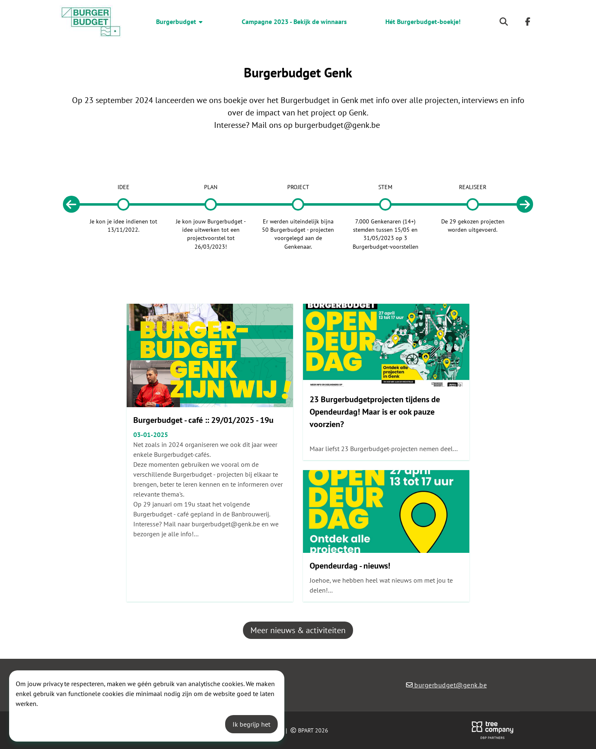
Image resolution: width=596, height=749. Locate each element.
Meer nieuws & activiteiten (298, 630)
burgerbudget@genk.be (337, 125)
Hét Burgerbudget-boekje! (423, 21)
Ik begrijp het (251, 724)
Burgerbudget (180, 21)
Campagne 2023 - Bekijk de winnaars (294, 21)
